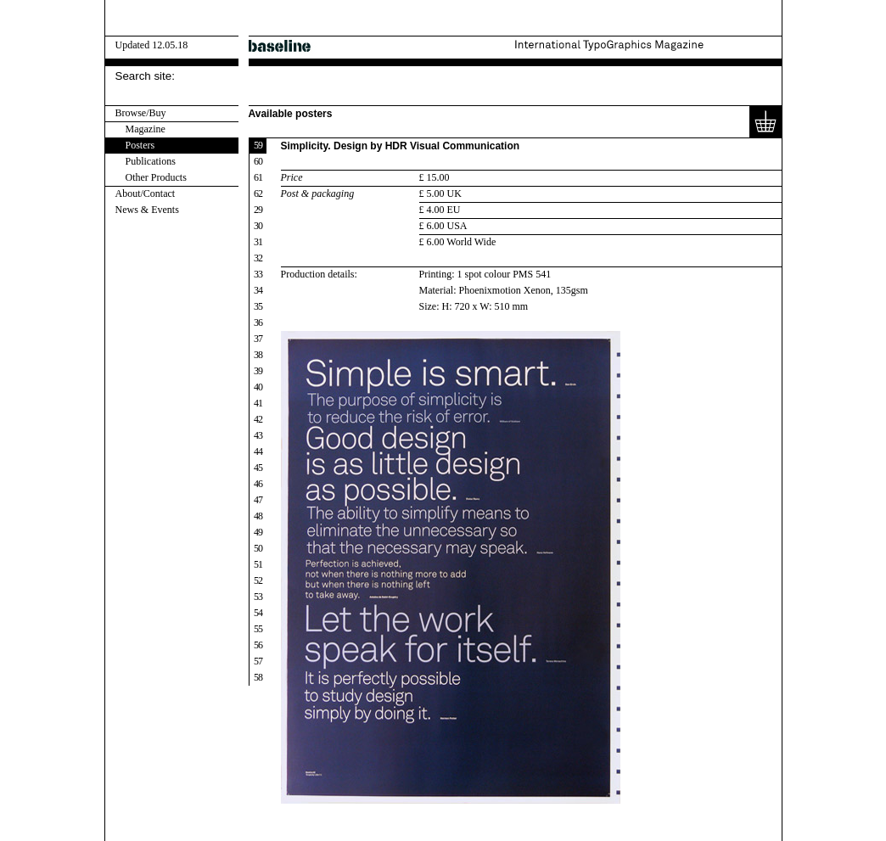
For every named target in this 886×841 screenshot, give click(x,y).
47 (258, 500)
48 (258, 516)
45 (258, 468)
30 (258, 226)
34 (258, 290)
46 (258, 484)
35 (258, 306)
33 (258, 274)
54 (258, 613)
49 (258, 532)
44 (258, 451)
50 (258, 548)
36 (258, 322)
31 (258, 242)
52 (258, 580)
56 (258, 645)
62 (258, 193)
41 (258, 403)
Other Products (156, 177)
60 (258, 161)
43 (258, 435)
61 (258, 177)
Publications (151, 161)
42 (258, 419)
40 (258, 387)
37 (258, 339)
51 (258, 564)
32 (258, 258)
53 (258, 597)
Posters (140, 145)
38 (258, 355)
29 (258, 210)
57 (258, 661)
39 (258, 371)
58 (258, 677)
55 (258, 629)
